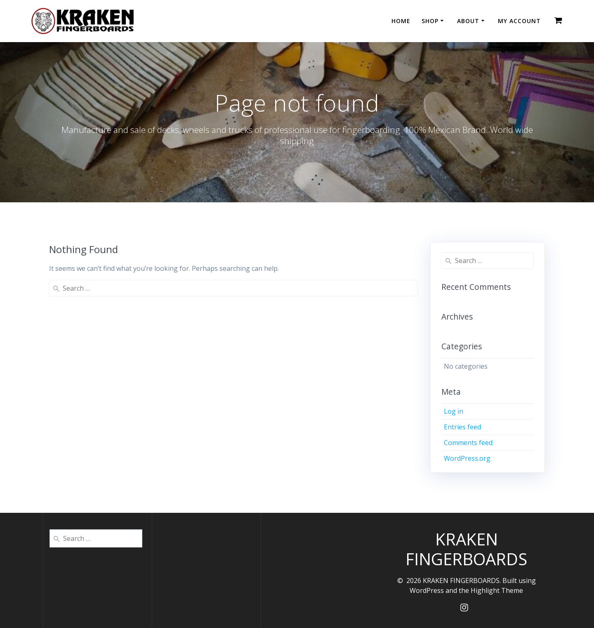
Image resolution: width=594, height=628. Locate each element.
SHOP (430, 21)
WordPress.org (467, 458)
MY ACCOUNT (519, 21)
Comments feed (468, 442)
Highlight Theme (497, 590)
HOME (400, 21)
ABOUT (468, 21)
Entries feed (462, 426)
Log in (453, 411)
